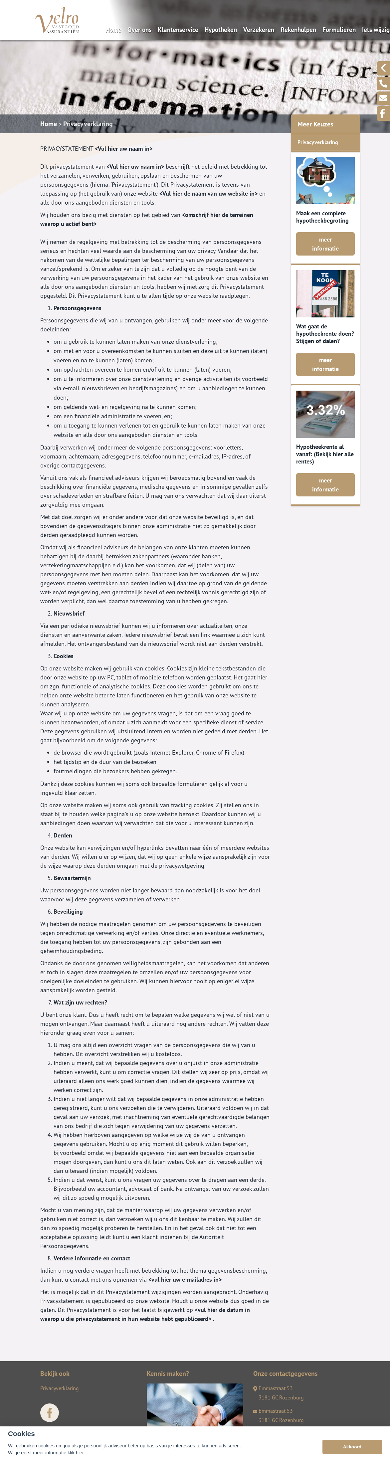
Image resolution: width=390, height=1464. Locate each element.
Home (113, 29)
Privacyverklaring (88, 123)
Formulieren (339, 29)
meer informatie (325, 244)
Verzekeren (258, 29)
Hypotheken (221, 29)
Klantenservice (178, 29)
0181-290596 (272, 1433)
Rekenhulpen (298, 29)
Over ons (139, 29)
